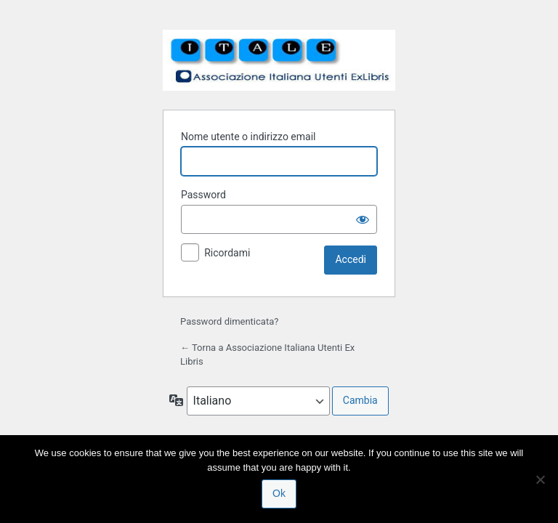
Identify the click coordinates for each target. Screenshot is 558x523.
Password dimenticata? (229, 321)
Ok (279, 493)
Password (203, 194)
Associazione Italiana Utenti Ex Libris (279, 60)
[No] (540, 479)
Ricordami (227, 253)
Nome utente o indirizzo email (248, 136)
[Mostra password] (362, 219)
